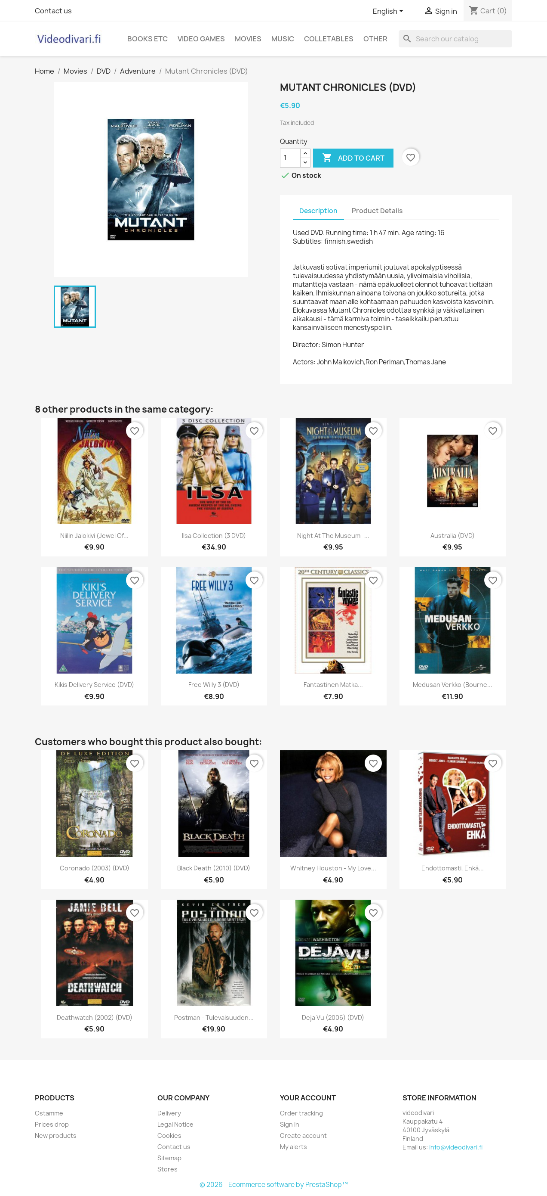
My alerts (293, 1147)
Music (282, 38)
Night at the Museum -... (333, 535)
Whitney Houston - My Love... (333, 868)
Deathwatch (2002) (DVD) (94, 1017)
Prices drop (52, 1124)
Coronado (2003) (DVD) (94, 868)
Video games (201, 38)
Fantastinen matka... (333, 684)
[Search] (455, 38)
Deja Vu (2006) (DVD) (333, 1017)
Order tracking (301, 1113)
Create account (303, 1135)
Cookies (169, 1135)
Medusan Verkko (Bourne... (452, 684)
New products (56, 1135)
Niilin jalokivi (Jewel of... (94, 535)
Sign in (289, 1124)
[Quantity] (290, 158)
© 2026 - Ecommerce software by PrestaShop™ (274, 1184)
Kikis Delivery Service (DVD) (94, 684)
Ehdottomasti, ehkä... (452, 868)
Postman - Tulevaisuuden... (214, 1017)
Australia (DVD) (452, 535)
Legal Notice (175, 1124)
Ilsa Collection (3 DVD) (214, 535)
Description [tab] (318, 210)
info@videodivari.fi (455, 1147)
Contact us (53, 11)
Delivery (169, 1113)
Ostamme (49, 1113)
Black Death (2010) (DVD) (213, 868)
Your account (308, 1098)
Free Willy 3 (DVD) (214, 684)
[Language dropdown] (389, 11)
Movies (248, 38)
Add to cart (353, 158)
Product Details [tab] (377, 210)
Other (375, 38)
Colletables (328, 38)
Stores (167, 1169)
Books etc (147, 38)
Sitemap (169, 1158)
